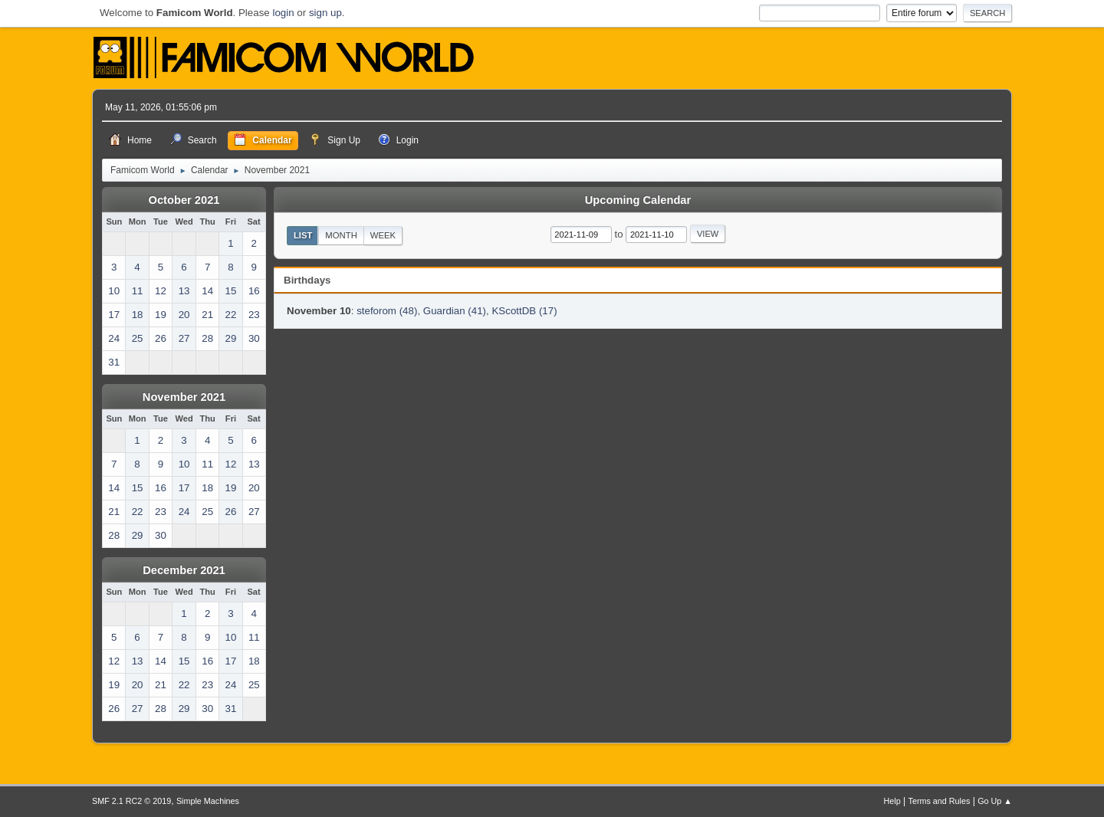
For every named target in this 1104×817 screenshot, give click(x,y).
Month (341, 235)
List (303, 235)
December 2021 (184, 570)
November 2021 (184, 397)
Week (383, 235)
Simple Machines (207, 801)
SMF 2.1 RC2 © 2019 (131, 801)
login (283, 12)
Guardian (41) (454, 311)
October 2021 (184, 200)
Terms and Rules (940, 801)
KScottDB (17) (524, 311)
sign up (325, 12)
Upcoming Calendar (638, 200)
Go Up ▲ (995, 801)
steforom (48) (386, 311)
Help (892, 801)
